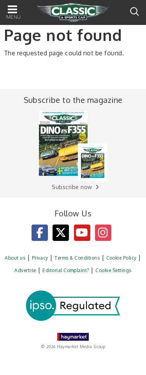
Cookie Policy (121, 258)
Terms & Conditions (77, 258)
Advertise (25, 270)
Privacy (40, 258)
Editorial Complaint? (65, 270)
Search (134, 11)
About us (15, 258)
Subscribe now (72, 187)
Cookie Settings (113, 270)
